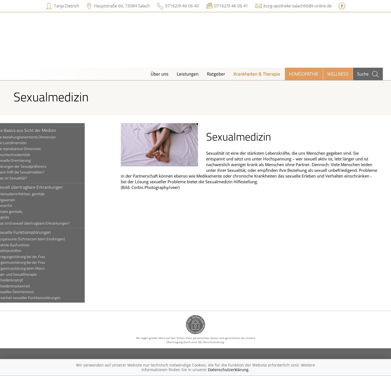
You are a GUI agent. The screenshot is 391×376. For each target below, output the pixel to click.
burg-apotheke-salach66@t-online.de (298, 5)
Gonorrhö (22, 205)
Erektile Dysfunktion (31, 245)
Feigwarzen (24, 200)
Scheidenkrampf (28, 280)
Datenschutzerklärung (228, 369)
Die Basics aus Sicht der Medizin (44, 130)
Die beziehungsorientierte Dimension (44, 137)
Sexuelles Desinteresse (33, 291)
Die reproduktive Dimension (37, 148)
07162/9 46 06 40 (182, 5)
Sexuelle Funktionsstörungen (42, 232)
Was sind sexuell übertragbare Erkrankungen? (51, 223)
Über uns (159, 73)
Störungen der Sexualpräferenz (39, 166)
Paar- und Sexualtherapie (35, 274)
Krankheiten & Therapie (257, 73)
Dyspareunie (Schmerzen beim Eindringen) (49, 239)
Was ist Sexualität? (30, 178)
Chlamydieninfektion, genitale (38, 194)
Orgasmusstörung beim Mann (39, 268)
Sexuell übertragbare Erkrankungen (48, 187)
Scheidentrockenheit (31, 286)
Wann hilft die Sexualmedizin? (38, 172)
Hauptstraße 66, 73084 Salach (122, 5)
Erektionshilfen (27, 250)
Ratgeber (216, 73)
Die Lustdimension (30, 142)
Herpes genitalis (27, 211)
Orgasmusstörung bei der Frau (39, 262)
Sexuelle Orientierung (32, 160)
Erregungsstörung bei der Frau (39, 256)
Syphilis (21, 217)
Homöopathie (304, 73)
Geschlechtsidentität (31, 154)
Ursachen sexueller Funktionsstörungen (46, 297)
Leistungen (187, 73)
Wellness (337, 73)
